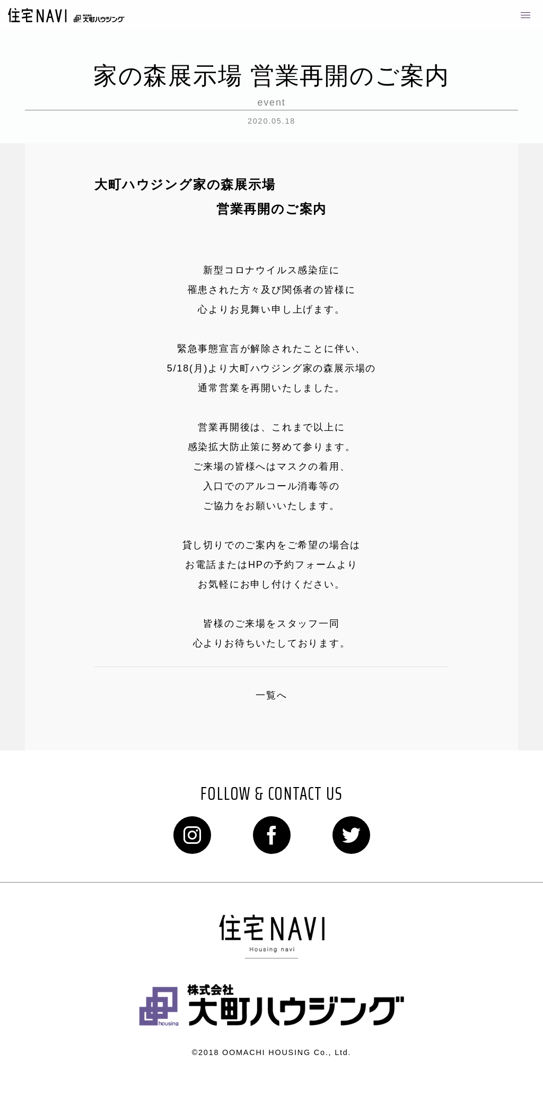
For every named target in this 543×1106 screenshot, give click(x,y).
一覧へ (271, 695)
